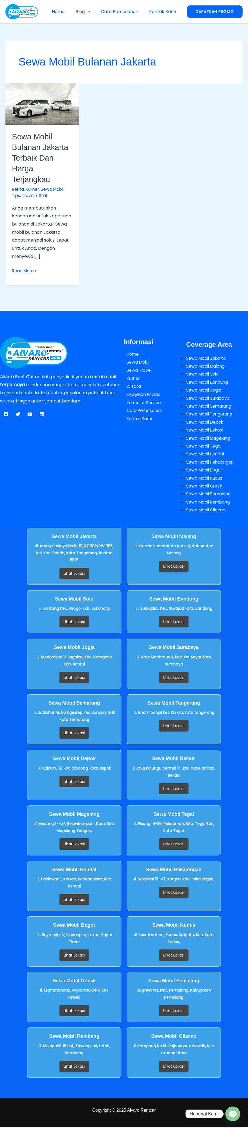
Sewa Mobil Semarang (209, 406)
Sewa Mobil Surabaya (208, 398)
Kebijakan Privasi (141, 394)
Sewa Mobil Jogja (204, 390)
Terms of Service (142, 402)
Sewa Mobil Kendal (206, 455)
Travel (29, 195)
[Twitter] (17, 413)
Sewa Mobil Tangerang (210, 414)
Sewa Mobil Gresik (205, 487)
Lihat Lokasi (74, 574)
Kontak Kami (163, 11)
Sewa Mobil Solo (203, 374)
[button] (93, 11)
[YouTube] (29, 413)
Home (65, 11)
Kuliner (34, 189)
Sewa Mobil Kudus (205, 479)
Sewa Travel (137, 370)
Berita (18, 189)
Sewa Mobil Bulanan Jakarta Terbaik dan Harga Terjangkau (41, 157)
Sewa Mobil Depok (205, 422)
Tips (16, 195)
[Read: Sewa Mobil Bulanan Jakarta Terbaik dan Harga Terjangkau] (42, 104)
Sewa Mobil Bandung (208, 382)
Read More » (25, 270)
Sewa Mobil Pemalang (209, 495)
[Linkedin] (41, 413)
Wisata (131, 386)
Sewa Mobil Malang (206, 366)
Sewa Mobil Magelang (209, 438)
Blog (88, 11)
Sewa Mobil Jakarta (207, 358)
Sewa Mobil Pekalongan (211, 463)
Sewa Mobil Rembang (209, 503)
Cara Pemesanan (123, 11)
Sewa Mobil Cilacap (206, 511)
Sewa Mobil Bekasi (205, 430)
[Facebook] (6, 413)
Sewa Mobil (55, 189)
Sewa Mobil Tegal (204, 446)
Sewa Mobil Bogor (205, 471)
